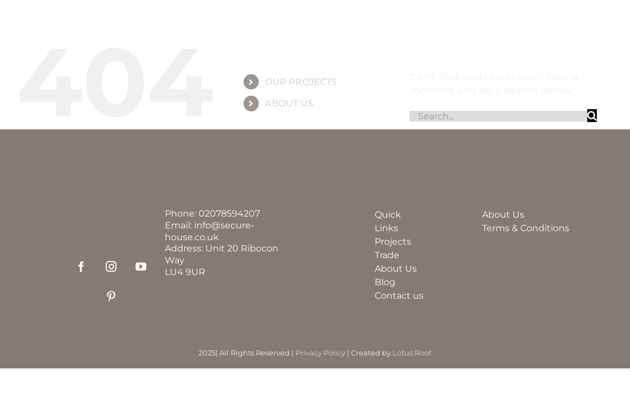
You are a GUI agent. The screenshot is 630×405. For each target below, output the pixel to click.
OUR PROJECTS (301, 81)
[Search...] (498, 116)
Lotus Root (412, 352)
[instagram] (111, 266)
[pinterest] (111, 296)
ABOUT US (289, 103)
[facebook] (81, 266)
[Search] (592, 115)
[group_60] (315, 19)
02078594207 (229, 213)
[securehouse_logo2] (111, 213)
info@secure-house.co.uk (209, 231)
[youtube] (141, 266)
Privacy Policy (320, 352)
